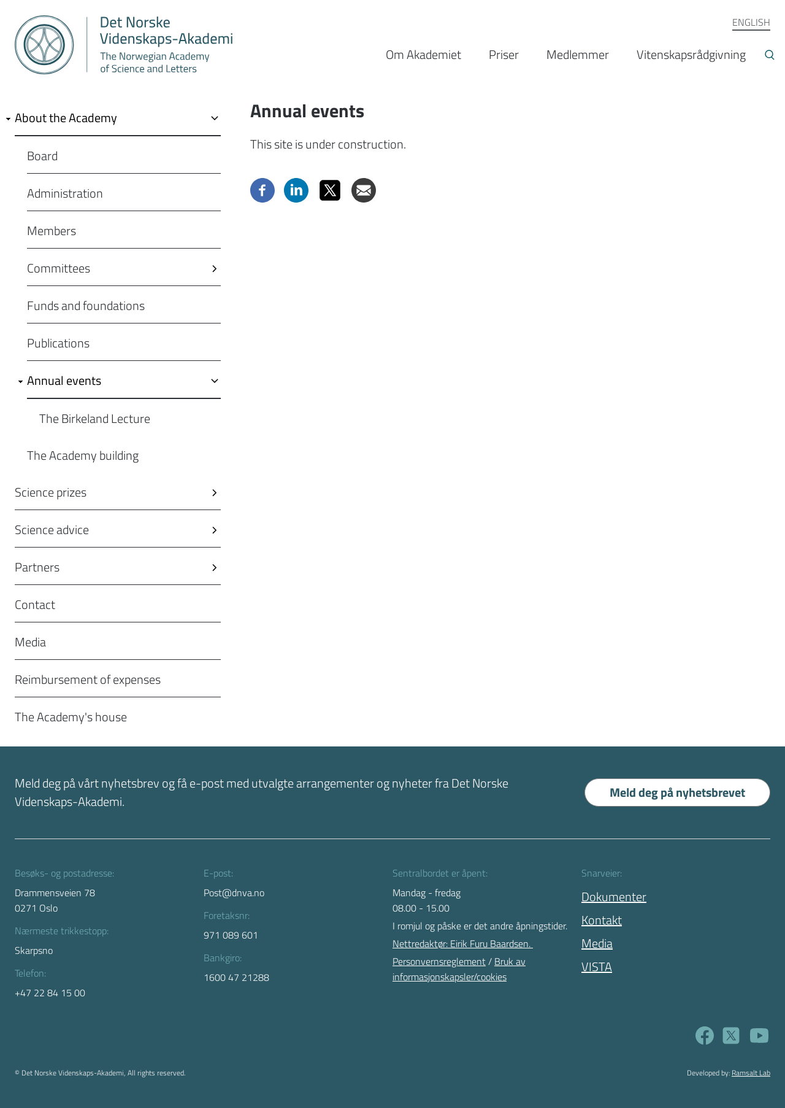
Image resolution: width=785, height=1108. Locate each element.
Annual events (64, 380)
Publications (58, 342)
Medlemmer (577, 54)
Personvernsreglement (439, 961)
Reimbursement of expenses (88, 679)
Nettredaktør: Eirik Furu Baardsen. (462, 943)
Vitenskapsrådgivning (691, 54)
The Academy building (83, 455)
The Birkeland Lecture (94, 418)
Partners (37, 566)
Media (30, 641)
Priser (504, 54)
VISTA (596, 966)
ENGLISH (751, 22)
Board (42, 155)
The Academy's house (71, 716)
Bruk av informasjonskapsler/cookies (459, 969)
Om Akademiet (423, 54)
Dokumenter (613, 896)
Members (51, 230)
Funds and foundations (86, 305)
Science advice (52, 529)
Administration (65, 193)
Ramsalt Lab (751, 1073)
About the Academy (66, 117)
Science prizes (50, 492)
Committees (58, 267)
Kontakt (601, 919)
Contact (35, 604)
